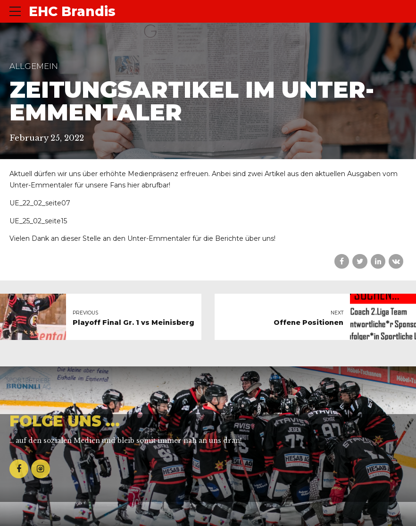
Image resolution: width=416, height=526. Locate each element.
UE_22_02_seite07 (39, 203)
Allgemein (33, 66)
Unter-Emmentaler (159, 238)
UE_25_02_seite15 (38, 221)
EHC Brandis (72, 11)
